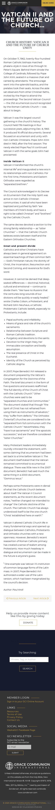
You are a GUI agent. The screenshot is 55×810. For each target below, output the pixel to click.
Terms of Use (14, 714)
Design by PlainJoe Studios (27, 807)
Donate (28, 623)
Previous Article (16, 598)
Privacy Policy (15, 717)
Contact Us (13, 720)
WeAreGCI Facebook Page (21, 730)
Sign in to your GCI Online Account (25, 702)
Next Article (41, 598)
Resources (13, 712)
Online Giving (48, 3)
